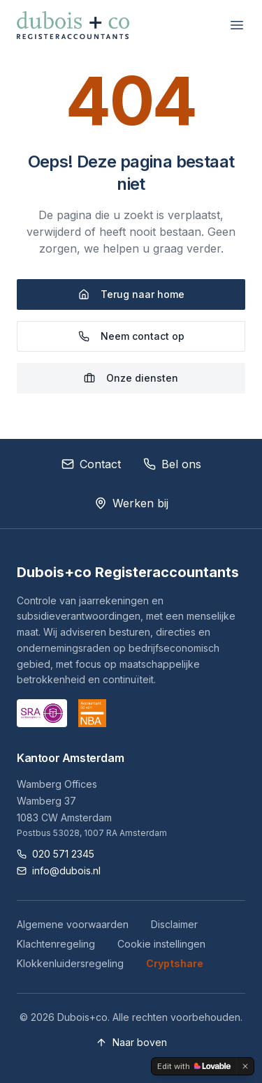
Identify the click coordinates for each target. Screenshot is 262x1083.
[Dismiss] (245, 1066)
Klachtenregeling (56, 944)
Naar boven (131, 1042)
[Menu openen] (236, 25)
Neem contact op (131, 336)
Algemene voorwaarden (73, 924)
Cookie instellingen (161, 944)
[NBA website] (92, 713)
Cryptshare (174, 963)
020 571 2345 (55, 854)
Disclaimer (174, 924)
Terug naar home (131, 294)
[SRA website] (42, 713)
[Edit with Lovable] (194, 1066)
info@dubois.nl (59, 870)
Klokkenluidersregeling (70, 963)
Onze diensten (131, 378)
